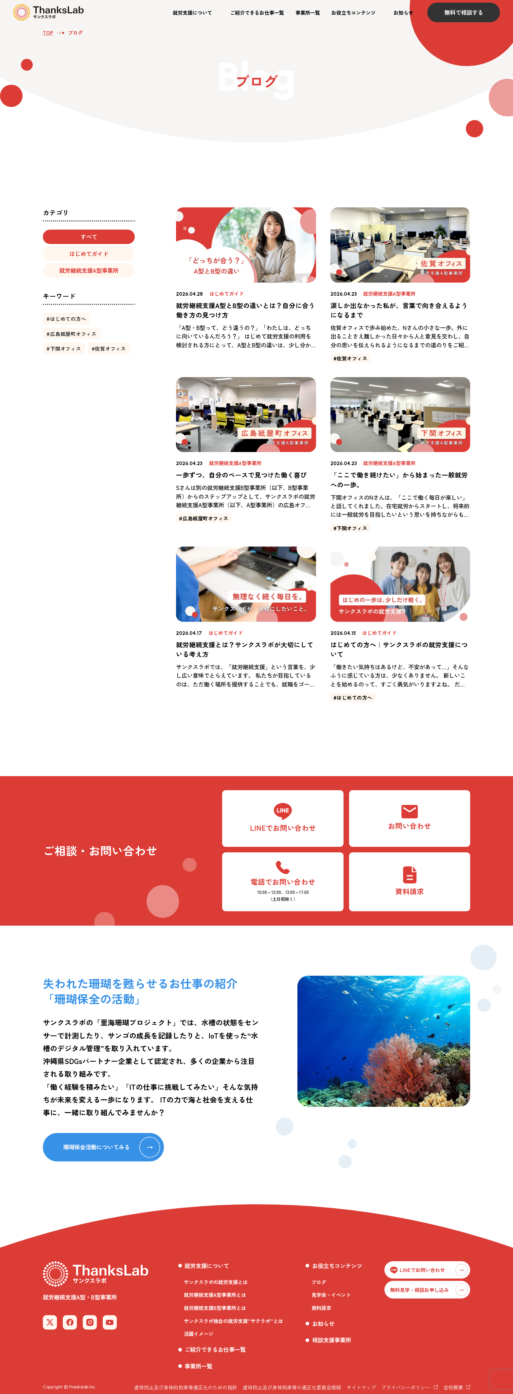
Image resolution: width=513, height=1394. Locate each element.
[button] (196, 12)
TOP (48, 32)
